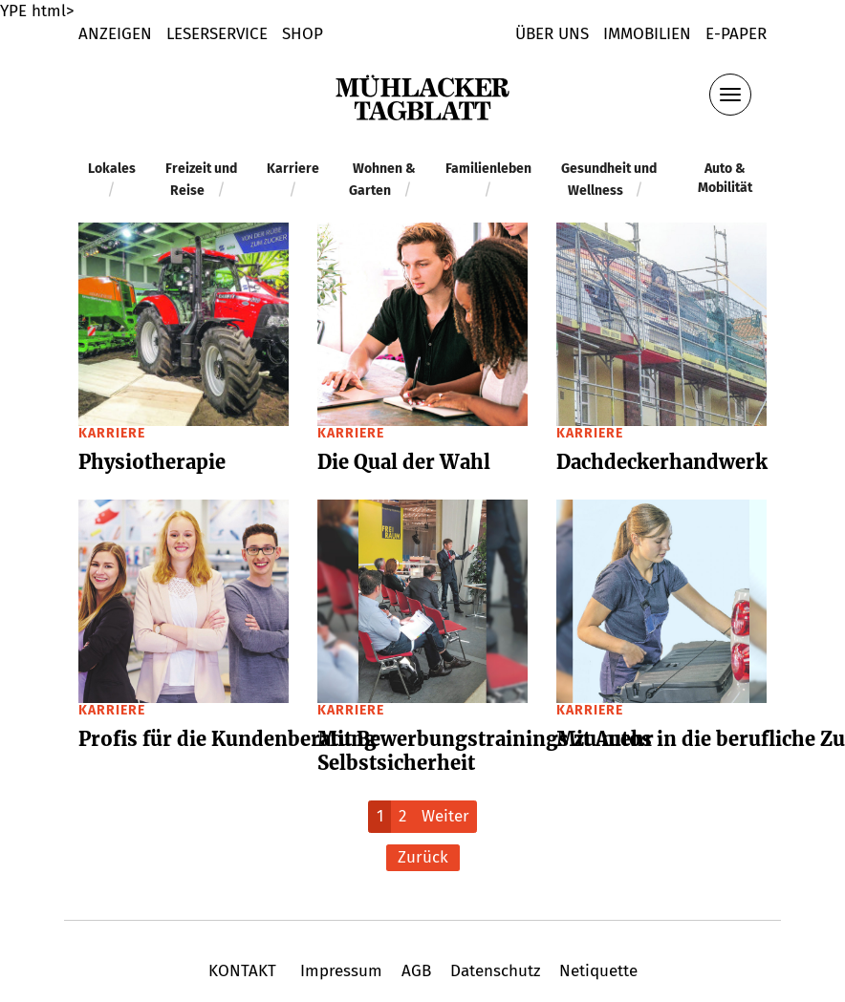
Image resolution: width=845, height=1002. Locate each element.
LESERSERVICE (217, 34)
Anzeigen (115, 34)
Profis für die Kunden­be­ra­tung (227, 739)
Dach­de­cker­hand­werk (662, 462)
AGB (416, 971)
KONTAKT (244, 971)
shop (302, 34)
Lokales (112, 168)
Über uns (552, 34)
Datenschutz (495, 971)
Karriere (293, 168)
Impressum (341, 971)
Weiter (445, 816)
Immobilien (647, 34)
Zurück (423, 857)
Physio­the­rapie (152, 462)
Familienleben (488, 168)
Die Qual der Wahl (403, 462)
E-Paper (736, 34)
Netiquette (596, 971)
